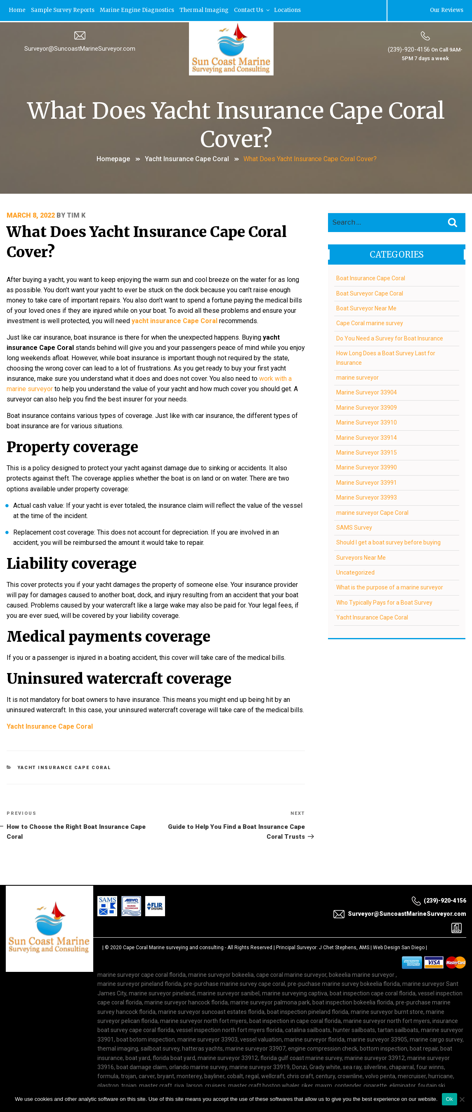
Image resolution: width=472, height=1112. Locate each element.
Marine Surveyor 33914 (366, 436)
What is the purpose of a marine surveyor (389, 586)
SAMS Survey (354, 526)
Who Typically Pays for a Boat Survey (384, 601)
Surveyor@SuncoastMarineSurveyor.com (79, 48)
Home (17, 10)
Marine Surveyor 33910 (366, 421)
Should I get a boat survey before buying (388, 541)
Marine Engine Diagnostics (138, 10)
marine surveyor (357, 376)
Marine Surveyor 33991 (366, 481)
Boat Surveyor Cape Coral (369, 292)
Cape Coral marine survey (369, 322)
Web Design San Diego (399, 935)
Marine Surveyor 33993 (366, 496)
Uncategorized (355, 571)
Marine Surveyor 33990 (366, 466)
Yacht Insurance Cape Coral (187, 158)
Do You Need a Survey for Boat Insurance (389, 337)
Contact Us (254, 10)
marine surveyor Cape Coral (372, 511)
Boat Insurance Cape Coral (370, 277)
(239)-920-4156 (409, 49)
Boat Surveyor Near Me (366, 307)
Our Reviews (446, 10)
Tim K (76, 214)
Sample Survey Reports (63, 10)
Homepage (113, 158)
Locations (290, 10)
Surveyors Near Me (360, 556)
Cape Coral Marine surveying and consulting (173, 935)
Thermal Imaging (206, 10)
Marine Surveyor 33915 (366, 451)
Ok (449, 1099)
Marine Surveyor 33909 (366, 406)
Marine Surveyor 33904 (366, 391)
